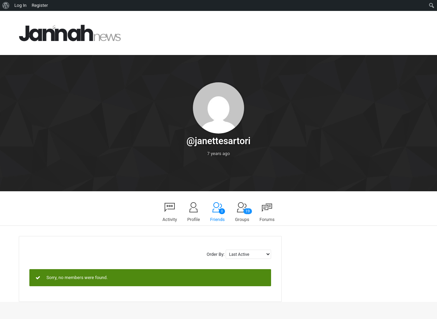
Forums (266, 219)
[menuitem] (6, 5)
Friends (217, 215)
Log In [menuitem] (20, 5)
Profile (193, 219)
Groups (243, 215)
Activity (170, 219)
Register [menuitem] (40, 5)
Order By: (215, 254)
